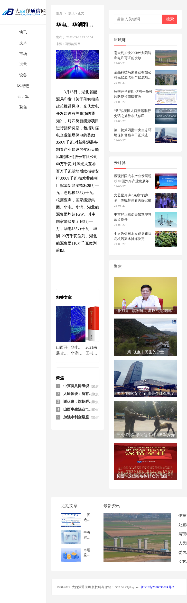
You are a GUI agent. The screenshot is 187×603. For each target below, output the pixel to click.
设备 (23, 75)
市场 (23, 54)
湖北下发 (80, 271)
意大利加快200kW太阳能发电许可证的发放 (132, 55)
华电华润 (88, 264)
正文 (81, 13)
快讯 (23, 32)
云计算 (23, 96)
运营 (23, 64)
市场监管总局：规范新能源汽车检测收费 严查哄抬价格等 (87, 552)
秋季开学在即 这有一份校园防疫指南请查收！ (133, 94)
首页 (59, 13)
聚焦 (23, 107)
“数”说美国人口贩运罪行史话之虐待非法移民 (132, 113)
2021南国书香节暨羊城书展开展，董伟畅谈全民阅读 (91, 351)
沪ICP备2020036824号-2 (157, 587)
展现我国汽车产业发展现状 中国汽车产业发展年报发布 (133, 178)
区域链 (23, 86)
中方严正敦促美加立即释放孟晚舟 (132, 217)
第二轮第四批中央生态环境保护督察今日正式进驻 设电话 (132, 132)
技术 (23, 43)
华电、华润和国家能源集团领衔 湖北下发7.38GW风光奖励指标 (77, 351)
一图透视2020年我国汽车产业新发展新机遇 (87, 517)
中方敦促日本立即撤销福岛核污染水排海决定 (132, 236)
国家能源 (64, 271)
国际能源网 (73, 44)
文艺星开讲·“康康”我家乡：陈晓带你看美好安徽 (132, 197)
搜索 (170, 19)
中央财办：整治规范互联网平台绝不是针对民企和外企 (87, 535)
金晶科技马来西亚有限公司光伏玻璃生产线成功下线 (132, 75)
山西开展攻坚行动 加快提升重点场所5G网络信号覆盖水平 (62, 351)
